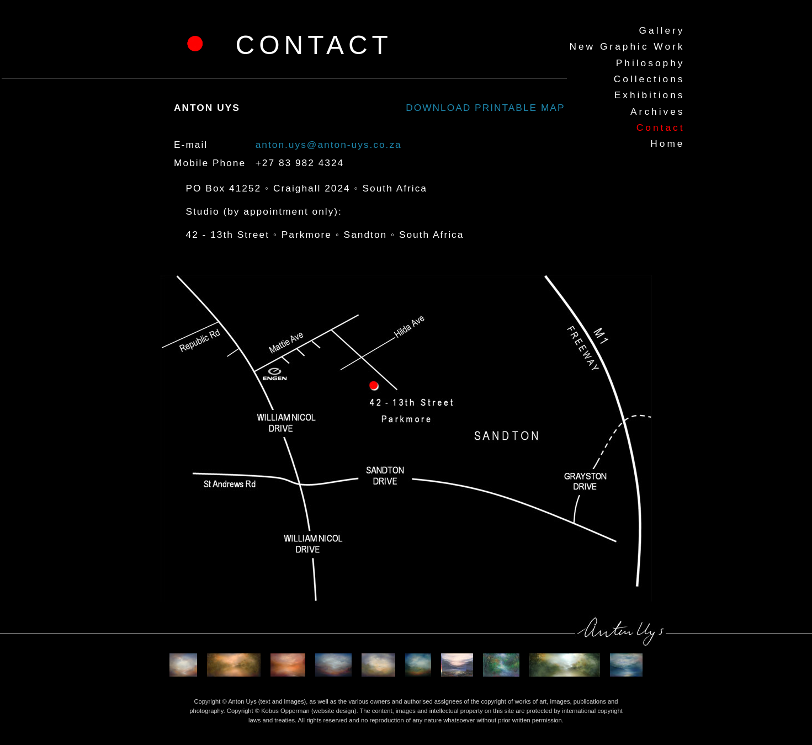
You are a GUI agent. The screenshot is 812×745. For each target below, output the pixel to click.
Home (667, 143)
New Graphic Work (626, 46)
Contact (660, 127)
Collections (649, 78)
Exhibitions (649, 94)
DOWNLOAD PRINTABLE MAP (485, 107)
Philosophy (650, 62)
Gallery (662, 30)
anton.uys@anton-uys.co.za (329, 144)
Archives (657, 111)
